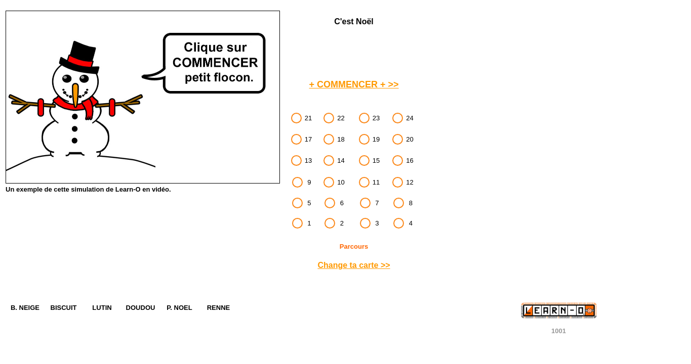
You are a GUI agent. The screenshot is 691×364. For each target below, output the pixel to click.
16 (409, 160)
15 (376, 160)
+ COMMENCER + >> (353, 84)
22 (340, 118)
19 (376, 139)
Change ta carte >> (353, 265)
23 (376, 118)
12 (409, 182)
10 (340, 182)
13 (308, 160)
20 (409, 139)
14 (340, 160)
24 (409, 118)
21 (308, 118)
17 (308, 139)
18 (340, 139)
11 (376, 182)
